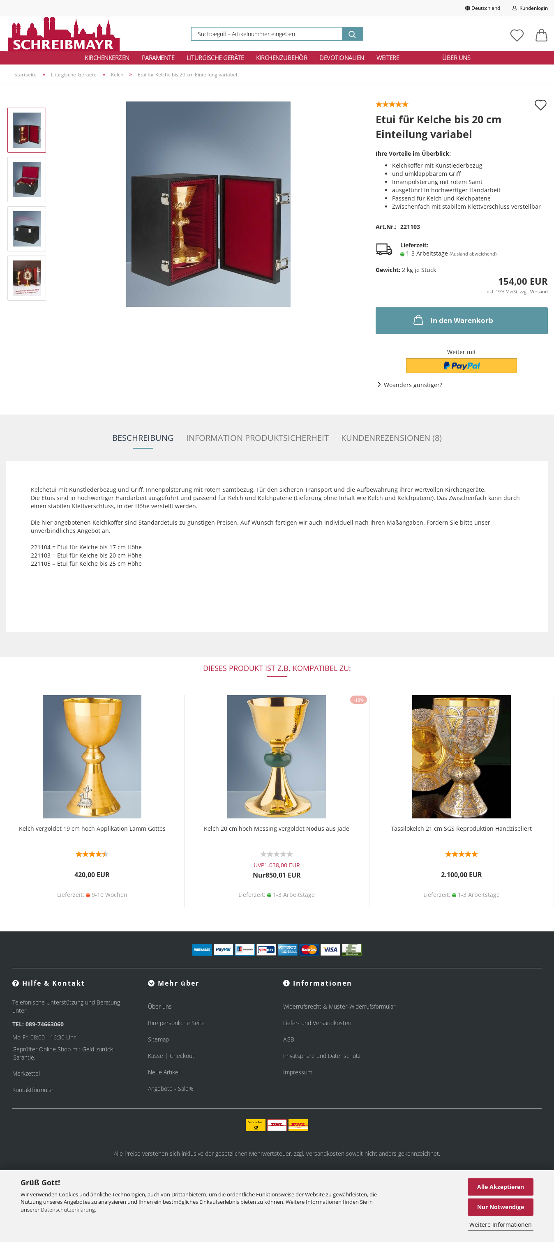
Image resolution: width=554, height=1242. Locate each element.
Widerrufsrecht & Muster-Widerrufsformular (339, 1006)
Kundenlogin (530, 8)
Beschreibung (143, 437)
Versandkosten (325, 1153)
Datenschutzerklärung (68, 1209)
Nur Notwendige (500, 1207)
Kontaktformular (32, 1090)
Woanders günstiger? (413, 385)
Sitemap (158, 1039)
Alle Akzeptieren (500, 1187)
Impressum (297, 1072)
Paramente (158, 57)
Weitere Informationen (500, 1224)
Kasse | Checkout (171, 1056)
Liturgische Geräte (215, 57)
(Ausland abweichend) (473, 254)
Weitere (387, 57)
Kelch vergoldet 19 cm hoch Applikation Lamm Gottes (92, 828)
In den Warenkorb (452, 319)
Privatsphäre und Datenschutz (321, 1056)
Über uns (456, 57)
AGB (288, 1039)
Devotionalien (341, 57)
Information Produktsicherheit (257, 437)
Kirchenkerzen (107, 57)
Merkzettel (26, 1073)
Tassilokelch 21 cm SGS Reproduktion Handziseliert (461, 828)
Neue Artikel (164, 1072)
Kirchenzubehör (281, 57)
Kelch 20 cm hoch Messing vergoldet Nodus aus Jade (276, 828)
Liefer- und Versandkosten (317, 1023)
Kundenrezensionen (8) (391, 437)
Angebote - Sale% (170, 1088)
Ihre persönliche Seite (176, 1023)
